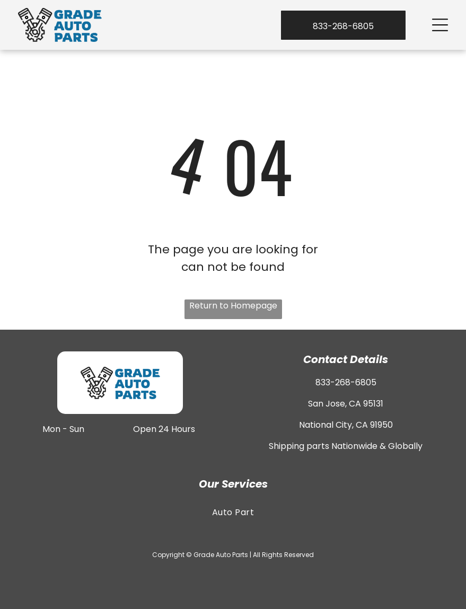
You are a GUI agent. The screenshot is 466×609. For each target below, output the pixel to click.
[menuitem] (232, 512)
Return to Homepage (233, 305)
